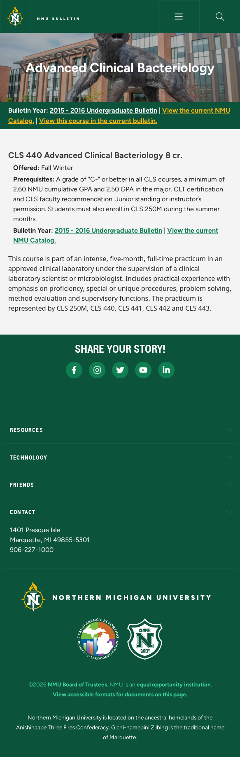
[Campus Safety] (145, 639)
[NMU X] (120, 370)
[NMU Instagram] (97, 370)
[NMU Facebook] (74, 370)
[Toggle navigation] (178, 16)
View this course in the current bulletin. (98, 121)
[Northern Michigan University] (15, 16)
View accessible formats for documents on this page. (120, 694)
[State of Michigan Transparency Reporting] (98, 639)
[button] (220, 16)
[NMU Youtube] (143, 370)
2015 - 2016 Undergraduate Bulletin (103, 110)
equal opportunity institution (174, 684)
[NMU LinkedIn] (166, 370)
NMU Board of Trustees (77, 684)
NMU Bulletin (59, 19)
